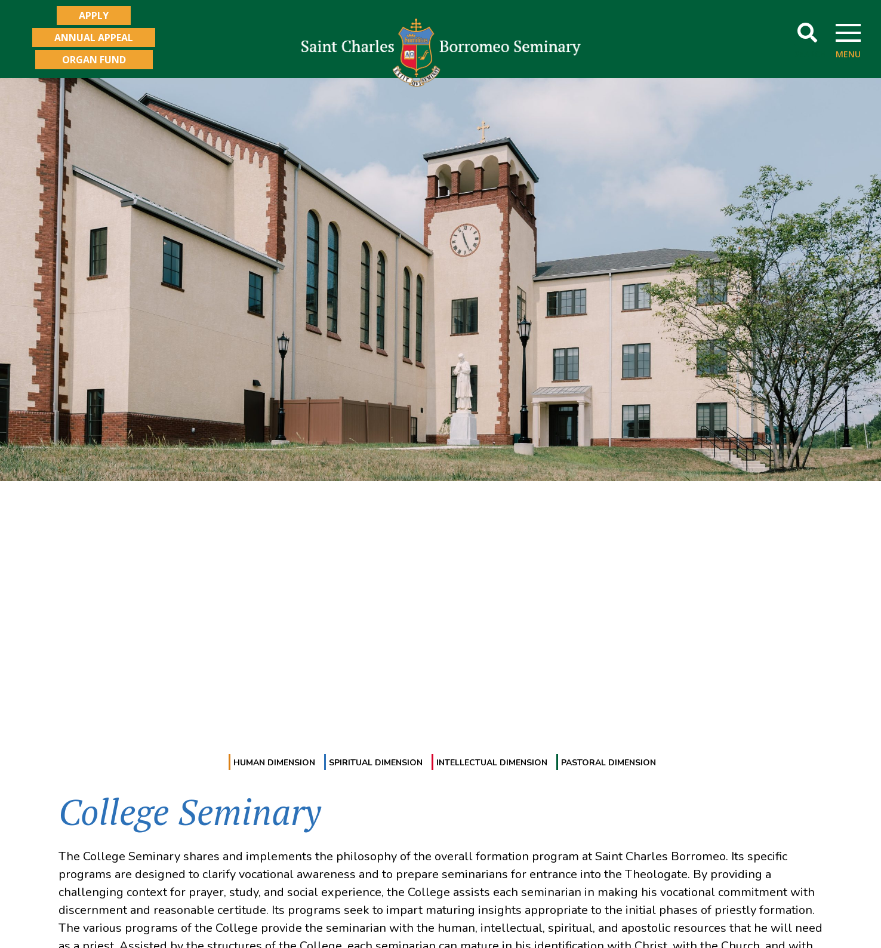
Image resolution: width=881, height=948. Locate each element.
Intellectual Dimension (491, 762)
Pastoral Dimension (608, 762)
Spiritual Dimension (376, 762)
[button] (807, 33)
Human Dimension (274, 762)
